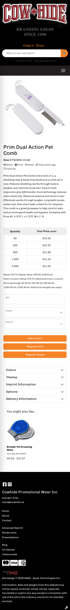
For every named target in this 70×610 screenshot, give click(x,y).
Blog (4, 544)
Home (5, 510)
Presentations (10, 537)
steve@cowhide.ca (45, 60)
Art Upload (8, 549)
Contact (6, 520)
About (5, 515)
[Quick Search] (31, 53)
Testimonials (9, 554)
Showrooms (9, 532)
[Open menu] (63, 70)
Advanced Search (12, 527)
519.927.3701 (23, 60)
